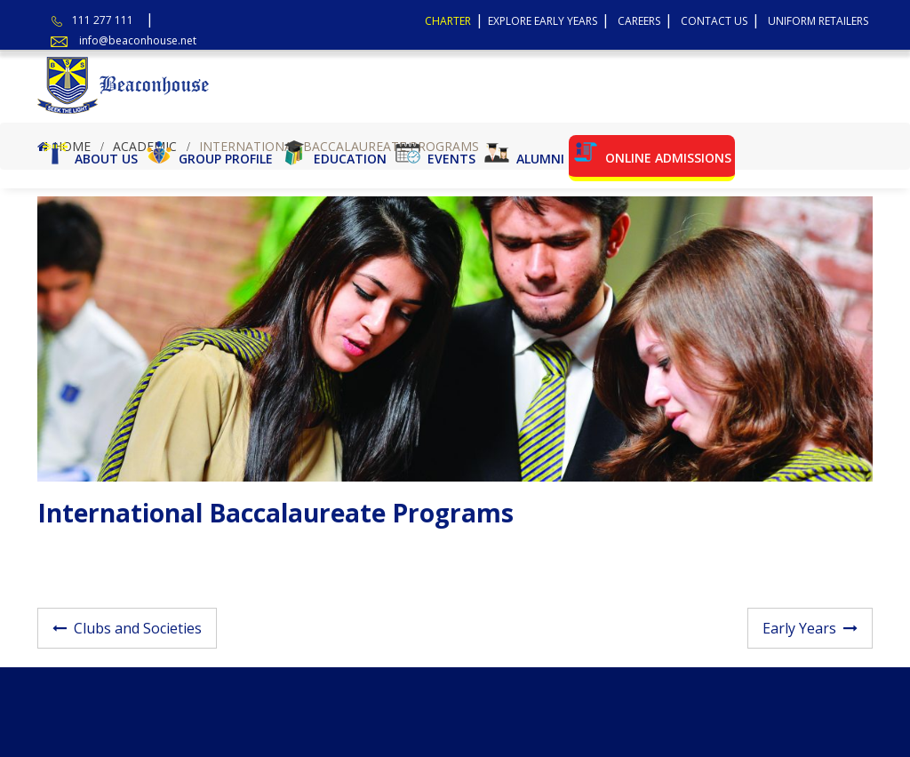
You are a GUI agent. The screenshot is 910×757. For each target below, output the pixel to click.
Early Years (799, 628)
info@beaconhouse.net (137, 40)
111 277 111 (102, 20)
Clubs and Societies (138, 628)
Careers (639, 20)
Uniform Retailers (818, 20)
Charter (448, 20)
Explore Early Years (542, 20)
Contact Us (714, 20)
